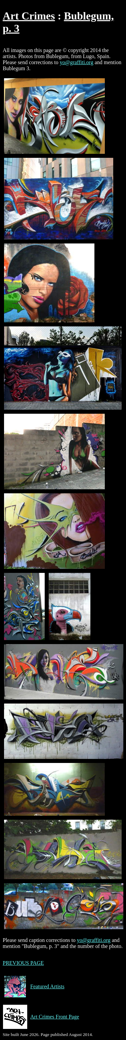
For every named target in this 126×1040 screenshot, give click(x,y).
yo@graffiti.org (76, 62)
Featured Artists (34, 986)
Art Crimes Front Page (41, 1016)
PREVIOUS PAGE (23, 963)
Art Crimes (29, 16)
